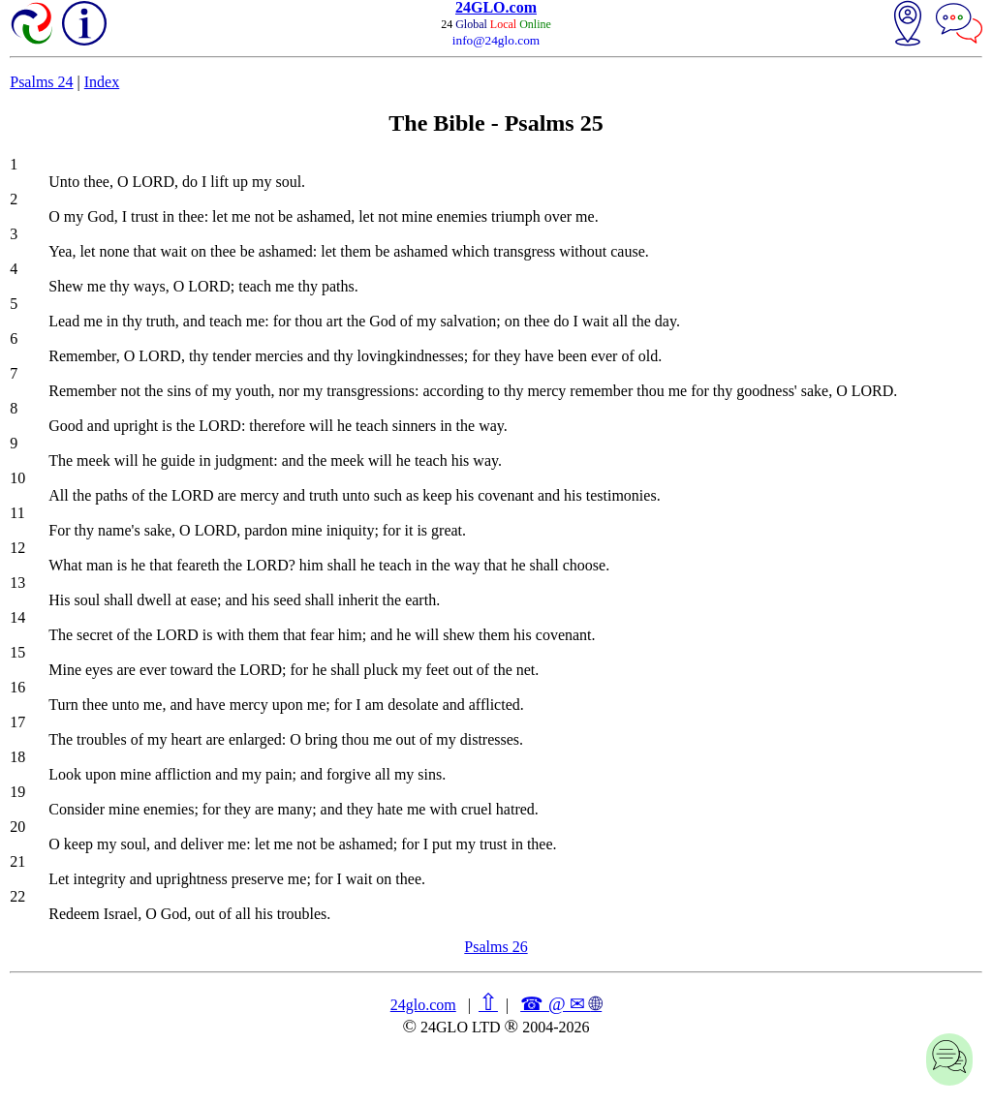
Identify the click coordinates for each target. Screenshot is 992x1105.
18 (17, 757)
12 (17, 547)
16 (17, 687)
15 (17, 652)
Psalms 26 (495, 946)
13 (17, 582)
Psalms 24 (41, 82)
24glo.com (423, 1005)
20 (17, 826)
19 (17, 791)
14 (17, 617)
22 (17, 896)
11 (17, 513)
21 (17, 861)
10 (17, 478)
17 (17, 722)
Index (101, 82)
